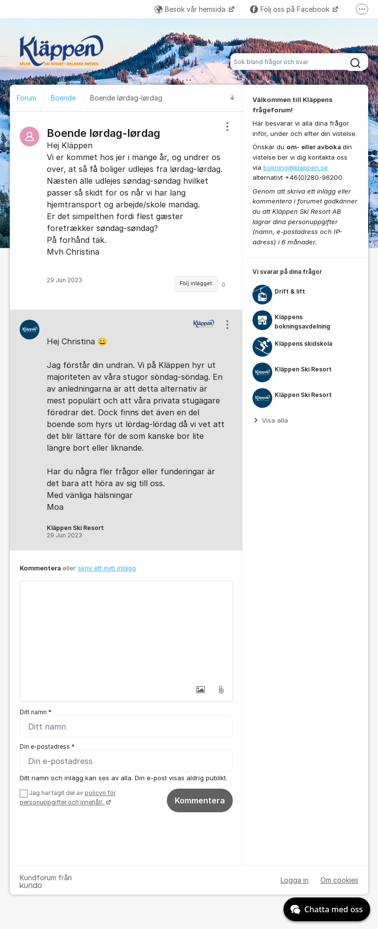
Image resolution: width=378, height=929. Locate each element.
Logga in (295, 880)
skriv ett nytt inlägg (107, 568)
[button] (200, 689)
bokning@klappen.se (295, 167)
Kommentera (200, 800)
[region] (126, 210)
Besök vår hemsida (191, 9)
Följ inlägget (196, 283)
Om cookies (339, 880)
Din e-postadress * (47, 746)
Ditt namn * (36, 712)
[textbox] (126, 630)
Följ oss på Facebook (290, 9)
